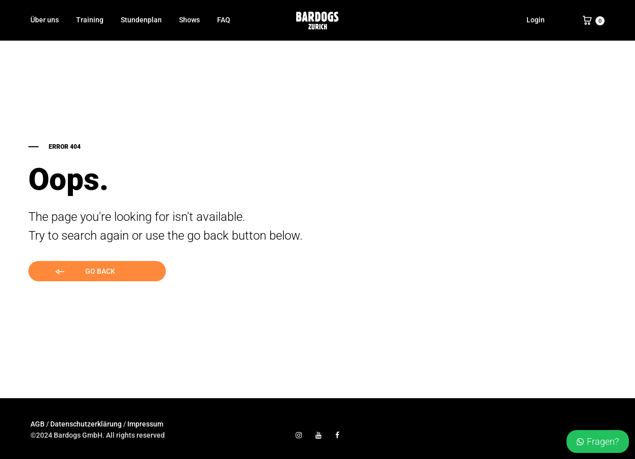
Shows (189, 20)
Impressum (145, 424)
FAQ (223, 20)
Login (535, 20)
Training (89, 20)
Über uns (44, 20)
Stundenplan (141, 20)
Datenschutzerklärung (86, 424)
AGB (37, 424)
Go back (84, 272)
